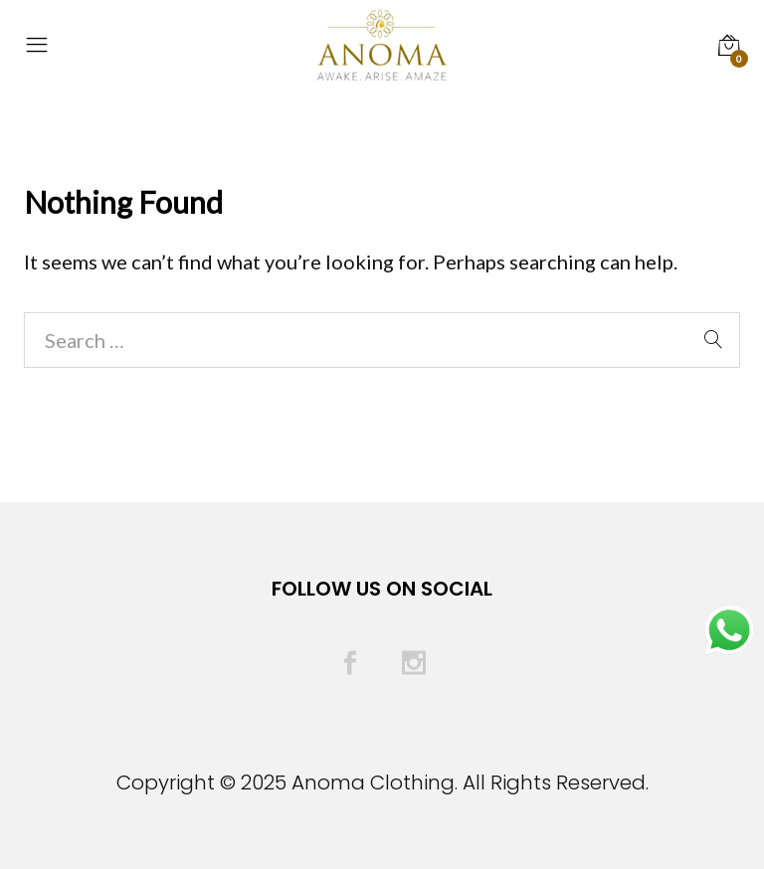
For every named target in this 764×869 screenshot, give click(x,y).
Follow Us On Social (382, 589)
